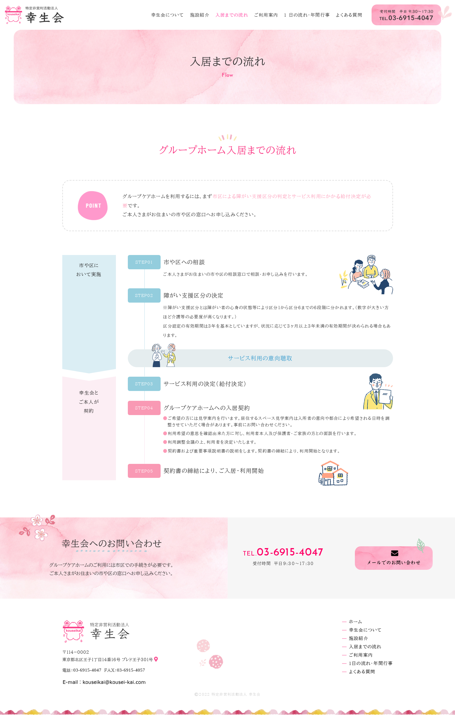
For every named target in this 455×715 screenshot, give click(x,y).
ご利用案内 (266, 15)
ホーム (356, 621)
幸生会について (167, 15)
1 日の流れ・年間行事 (307, 15)
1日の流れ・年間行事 (371, 663)
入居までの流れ (231, 15)
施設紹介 (199, 15)
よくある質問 (349, 15)
